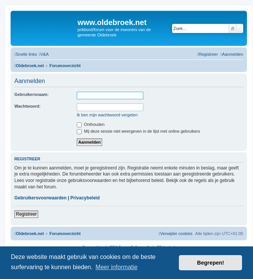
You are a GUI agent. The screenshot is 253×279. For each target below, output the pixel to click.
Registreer (26, 214)
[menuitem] (44, 54)
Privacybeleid (84, 198)
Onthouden (91, 124)
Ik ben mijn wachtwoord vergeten (107, 115)
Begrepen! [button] (210, 263)
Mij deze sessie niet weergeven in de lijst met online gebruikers (138, 131)
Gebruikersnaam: (31, 94)
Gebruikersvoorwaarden (40, 198)
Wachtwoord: (27, 106)
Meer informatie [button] (117, 267)
